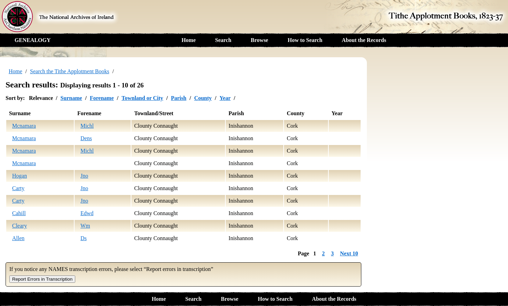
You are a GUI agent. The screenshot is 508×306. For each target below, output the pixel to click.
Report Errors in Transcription (42, 279)
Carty (18, 188)
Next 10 (349, 253)
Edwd (86, 213)
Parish (178, 98)
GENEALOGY (33, 40)
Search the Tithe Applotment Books (69, 71)
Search (223, 40)
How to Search (304, 40)
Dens (86, 138)
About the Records (364, 40)
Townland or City (142, 98)
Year (225, 98)
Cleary (19, 226)
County (203, 98)
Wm (85, 226)
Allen (18, 238)
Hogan (19, 176)
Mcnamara (24, 126)
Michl (87, 126)
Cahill (19, 213)
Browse (259, 40)
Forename (102, 98)
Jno (84, 176)
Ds (83, 238)
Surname (71, 98)
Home (188, 40)
